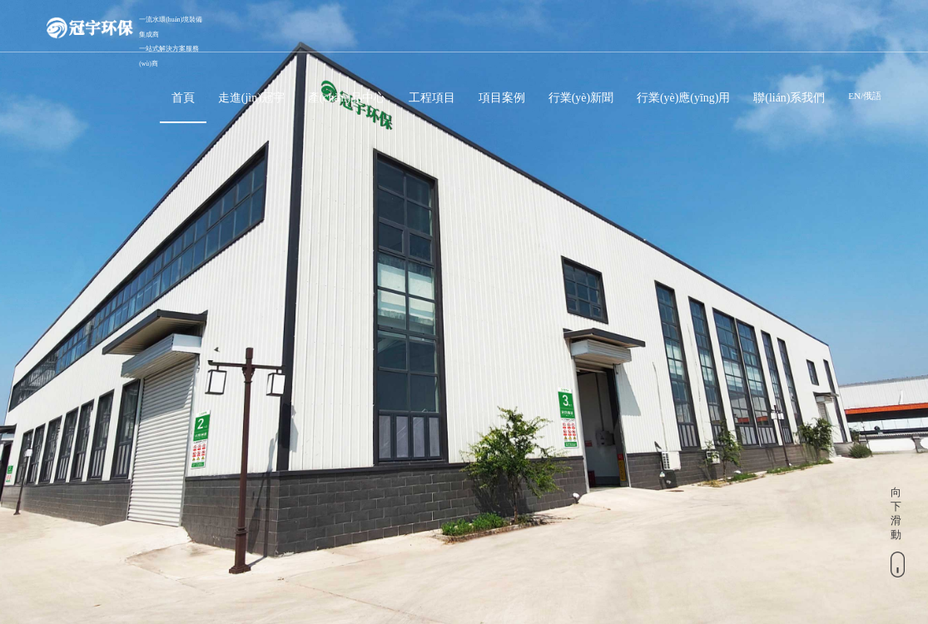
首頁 (183, 98)
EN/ (855, 96)
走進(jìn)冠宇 (251, 98)
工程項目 (432, 98)
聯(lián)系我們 (789, 98)
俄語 (872, 96)
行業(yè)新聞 (580, 98)
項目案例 (502, 98)
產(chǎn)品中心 (346, 98)
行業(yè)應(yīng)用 (683, 98)
